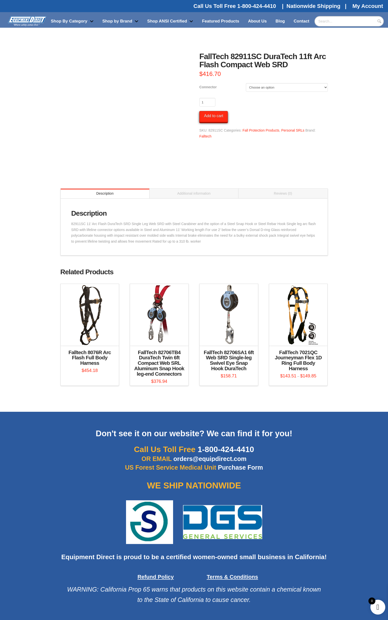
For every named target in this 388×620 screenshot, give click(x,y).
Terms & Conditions (232, 577)
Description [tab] (105, 193)
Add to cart (213, 116)
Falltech (205, 136)
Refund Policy (155, 577)
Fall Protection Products (260, 130)
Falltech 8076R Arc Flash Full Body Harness (90, 357)
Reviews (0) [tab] (283, 193)
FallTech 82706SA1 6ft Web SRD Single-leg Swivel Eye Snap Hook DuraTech (229, 360)
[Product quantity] (207, 102)
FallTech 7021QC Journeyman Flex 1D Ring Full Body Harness (298, 360)
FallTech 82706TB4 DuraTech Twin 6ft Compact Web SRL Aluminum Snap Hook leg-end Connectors (159, 363)
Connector (208, 87)
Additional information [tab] (194, 193)
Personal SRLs (292, 130)
